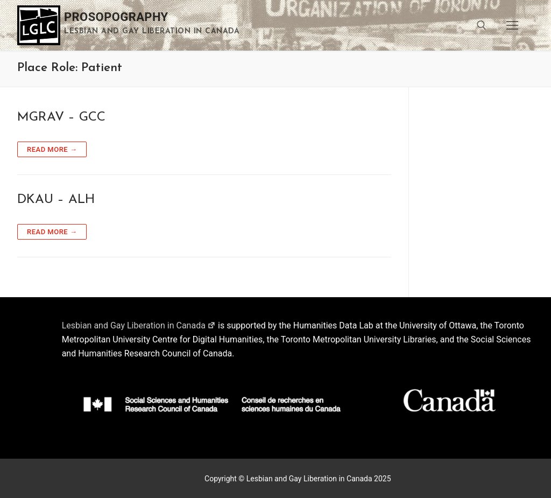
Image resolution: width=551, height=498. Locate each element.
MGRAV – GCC (61, 117)
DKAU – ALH (56, 199)
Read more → (52, 149)
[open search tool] (481, 25)
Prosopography (116, 17)
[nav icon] (512, 25)
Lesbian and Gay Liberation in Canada (139, 325)
